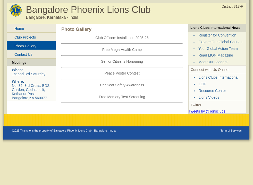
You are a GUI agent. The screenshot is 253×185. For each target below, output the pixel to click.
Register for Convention (217, 35)
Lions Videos (209, 97)
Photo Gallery (25, 46)
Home (19, 28)
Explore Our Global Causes (220, 42)
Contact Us (23, 54)
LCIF (202, 84)
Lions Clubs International (218, 77)
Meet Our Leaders (212, 62)
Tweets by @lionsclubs (207, 111)
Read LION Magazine (215, 55)
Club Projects (25, 37)
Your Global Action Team (218, 49)
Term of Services (231, 130)
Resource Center (212, 91)
